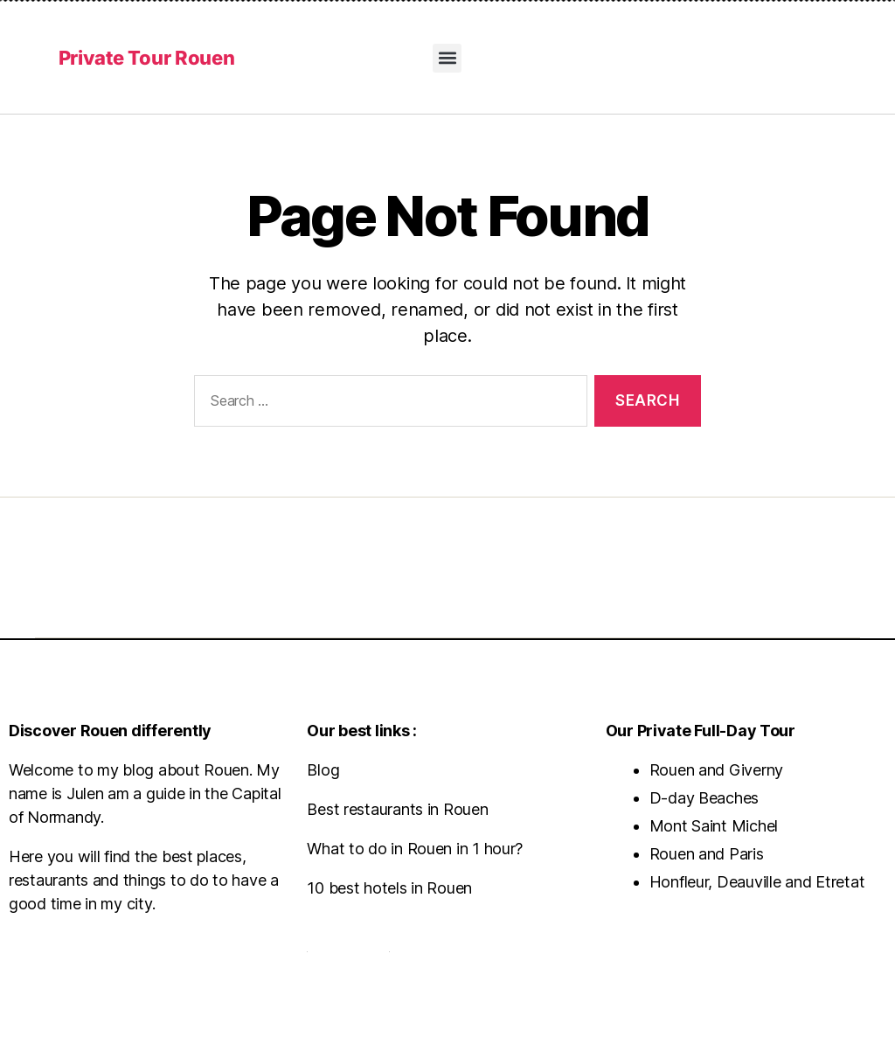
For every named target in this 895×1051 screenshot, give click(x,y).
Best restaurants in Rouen (397, 809)
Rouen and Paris (706, 854)
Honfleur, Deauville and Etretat (757, 882)
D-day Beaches (704, 798)
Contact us (348, 945)
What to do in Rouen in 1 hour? (415, 848)
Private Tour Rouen (147, 57)
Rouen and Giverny (716, 770)
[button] (447, 58)
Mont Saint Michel (713, 826)
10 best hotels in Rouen (389, 888)
